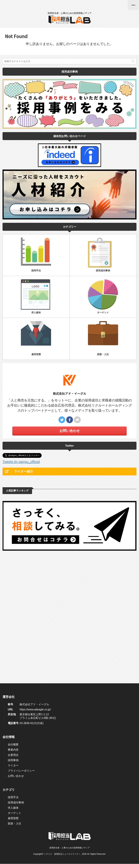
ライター (13, 646)
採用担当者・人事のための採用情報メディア (69, 729)
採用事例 (13, 641)
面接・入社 (14, 704)
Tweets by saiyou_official (21, 462)
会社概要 (13, 625)
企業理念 (13, 636)
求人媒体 (13, 688)
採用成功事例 (16, 683)
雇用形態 (13, 699)
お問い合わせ (69, 431)
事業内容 (13, 630)
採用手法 (13, 678)
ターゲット (14, 694)
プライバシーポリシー (21, 651)
